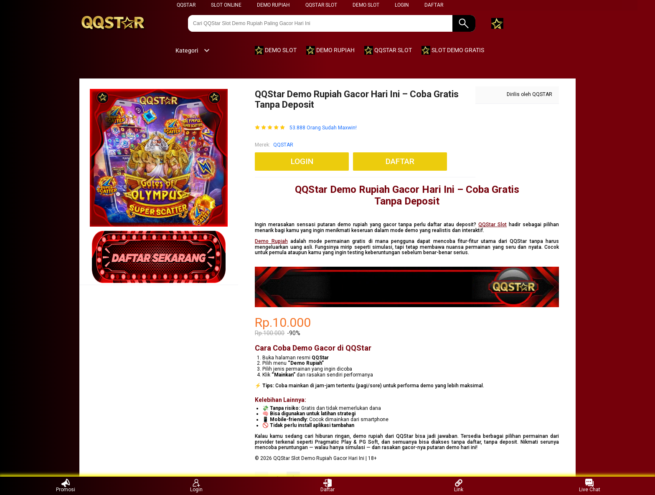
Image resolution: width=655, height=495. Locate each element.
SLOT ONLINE (226, 5)
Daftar (327, 485)
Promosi (65, 485)
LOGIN (402, 5)
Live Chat (589, 485)
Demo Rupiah (271, 241)
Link (458, 485)
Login (196, 485)
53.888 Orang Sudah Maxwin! (323, 128)
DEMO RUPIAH (273, 5)
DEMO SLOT (366, 5)
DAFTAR (433, 5)
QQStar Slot (492, 224)
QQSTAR (186, 5)
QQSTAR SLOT (321, 5)
